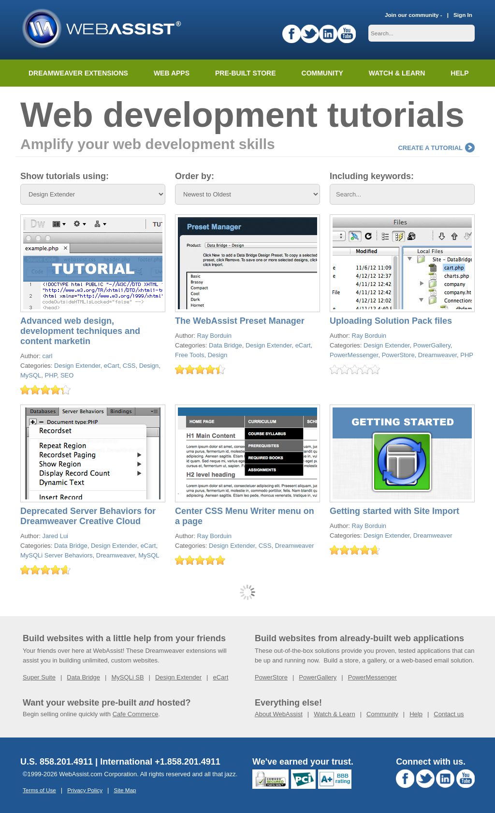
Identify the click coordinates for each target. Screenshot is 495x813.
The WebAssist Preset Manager (240, 321)
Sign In (462, 15)
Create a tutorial (436, 147)
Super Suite (39, 677)
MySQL (30, 375)
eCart (111, 365)
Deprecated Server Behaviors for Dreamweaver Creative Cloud (88, 516)
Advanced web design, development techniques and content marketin (80, 331)
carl (48, 356)
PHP (51, 375)
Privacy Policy (84, 790)
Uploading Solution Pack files (391, 321)
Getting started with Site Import (394, 511)
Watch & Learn (397, 73)
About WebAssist (279, 714)
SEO (66, 375)
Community (322, 73)
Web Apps (171, 73)
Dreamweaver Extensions (78, 73)
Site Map (125, 790)
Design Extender (77, 365)
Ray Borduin (214, 335)
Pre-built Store (245, 73)
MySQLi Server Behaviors (56, 555)
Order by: (194, 176)
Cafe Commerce (136, 714)
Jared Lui (55, 536)
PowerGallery (432, 345)
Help (415, 714)
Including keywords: (372, 176)
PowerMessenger (354, 355)
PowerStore (398, 355)
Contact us (449, 714)
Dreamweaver (437, 355)
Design (149, 365)
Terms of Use (39, 790)
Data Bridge (225, 345)
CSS (129, 365)
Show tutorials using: (64, 176)
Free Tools (189, 355)
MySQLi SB (127, 677)
